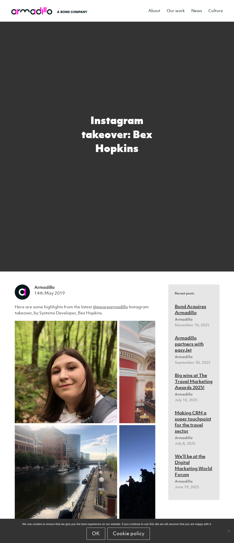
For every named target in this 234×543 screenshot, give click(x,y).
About (154, 10)
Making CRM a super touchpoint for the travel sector (193, 422)
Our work (176, 10)
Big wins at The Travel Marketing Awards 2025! (194, 381)
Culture (215, 10)
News (196, 10)
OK (96, 533)
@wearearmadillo (110, 307)
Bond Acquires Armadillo (190, 309)
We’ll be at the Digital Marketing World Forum (193, 465)
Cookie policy (128, 533)
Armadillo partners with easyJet (189, 344)
